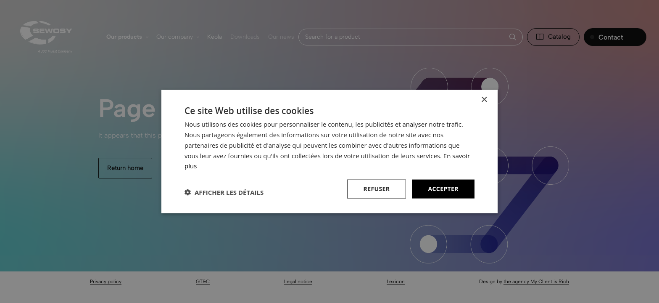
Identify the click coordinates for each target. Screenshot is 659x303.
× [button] (484, 100)
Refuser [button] (377, 189)
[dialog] (329, 151)
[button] (224, 192)
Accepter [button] (443, 189)
